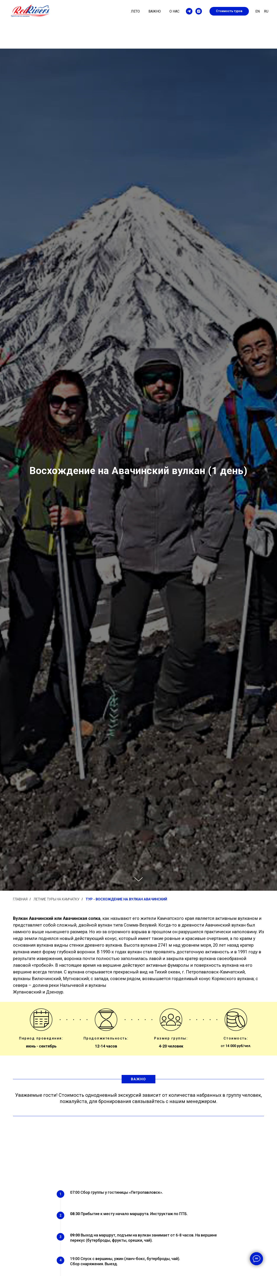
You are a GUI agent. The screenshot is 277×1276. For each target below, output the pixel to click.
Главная (20, 899)
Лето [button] (135, 11)
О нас (174, 11)
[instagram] (198, 11)
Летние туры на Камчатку (56, 899)
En (257, 11)
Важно (154, 11)
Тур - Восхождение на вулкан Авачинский (126, 899)
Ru (266, 11)
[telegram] (189, 11)
